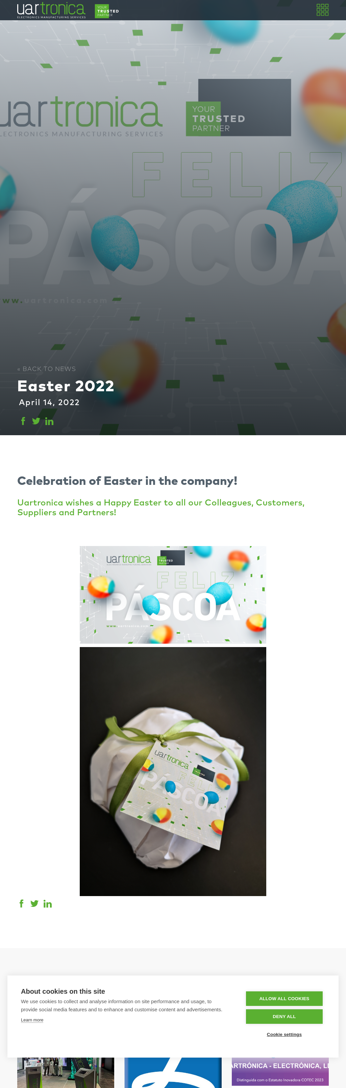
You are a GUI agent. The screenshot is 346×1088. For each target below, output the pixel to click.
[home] (68, 10)
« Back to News (46, 369)
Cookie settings (284, 1034)
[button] (322, 10)
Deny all (284, 1016)
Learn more (32, 1019)
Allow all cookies (284, 998)
